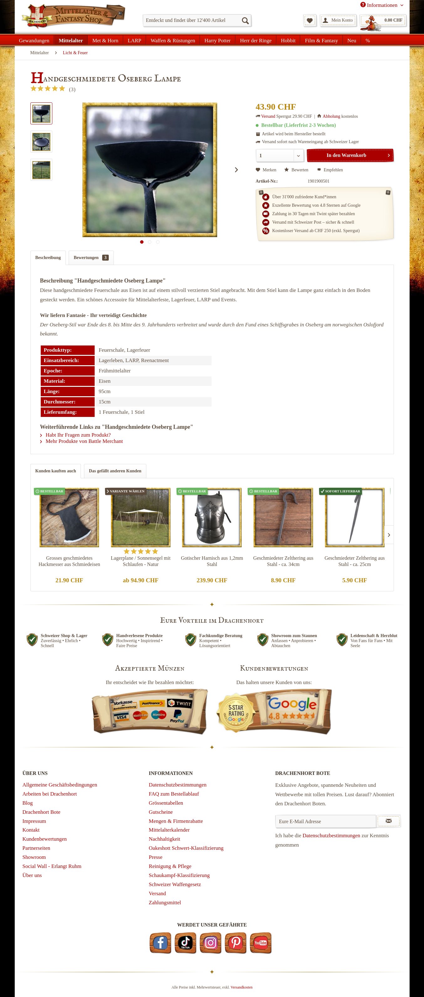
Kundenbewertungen (45, 839)
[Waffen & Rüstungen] (173, 39)
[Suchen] (245, 20)
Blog (28, 803)
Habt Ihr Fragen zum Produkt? (75, 435)
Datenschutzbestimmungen (178, 785)
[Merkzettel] (310, 20)
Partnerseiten (36, 848)
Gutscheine (161, 812)
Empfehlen (330, 170)
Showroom (34, 857)
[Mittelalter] (70, 39)
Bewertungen (91, 258)
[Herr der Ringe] (255, 39)
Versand (268, 116)
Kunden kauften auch (55, 471)
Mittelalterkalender (169, 830)
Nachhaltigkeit (164, 839)
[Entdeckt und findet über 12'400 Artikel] (197, 20)
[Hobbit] (288, 39)
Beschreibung (48, 257)
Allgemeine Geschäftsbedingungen (60, 785)
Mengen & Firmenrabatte (176, 821)
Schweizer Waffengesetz (175, 884)
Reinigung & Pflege (170, 866)
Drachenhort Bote (41, 812)
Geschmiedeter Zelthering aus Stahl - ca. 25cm (355, 561)
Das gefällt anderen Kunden (115, 471)
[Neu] (352, 39)
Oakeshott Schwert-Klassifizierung (186, 848)
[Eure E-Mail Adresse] (325, 821)
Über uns (32, 875)
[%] (367, 39)
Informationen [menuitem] (379, 5)
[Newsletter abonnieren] (388, 821)
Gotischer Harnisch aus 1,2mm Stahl (212, 561)
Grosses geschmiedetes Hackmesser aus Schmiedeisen (69, 561)
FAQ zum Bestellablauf (174, 794)
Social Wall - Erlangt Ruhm (52, 866)
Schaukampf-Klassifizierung (179, 875)
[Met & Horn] (105, 39)
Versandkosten (242, 987)
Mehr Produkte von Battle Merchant (81, 441)
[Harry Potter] (217, 39)
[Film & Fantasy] (321, 39)
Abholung (331, 116)
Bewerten (297, 170)
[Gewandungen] (34, 39)
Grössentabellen (166, 803)
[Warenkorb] (382, 20)
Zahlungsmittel (165, 903)
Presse (155, 857)
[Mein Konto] (338, 20)
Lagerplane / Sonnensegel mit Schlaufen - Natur (141, 561)
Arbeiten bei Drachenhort (50, 794)
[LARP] (134, 39)
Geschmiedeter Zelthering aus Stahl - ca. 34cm (283, 561)
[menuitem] (197, 20)
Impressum (34, 821)
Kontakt (31, 830)
